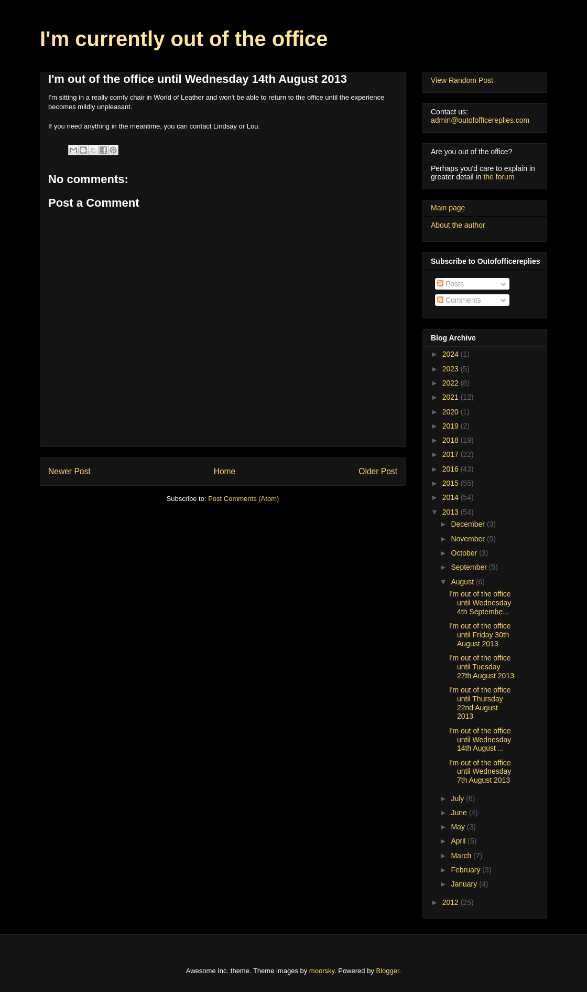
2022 (451, 383)
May (458, 827)
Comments (459, 300)
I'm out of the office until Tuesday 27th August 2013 (481, 667)
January (465, 884)
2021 (451, 397)
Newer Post (69, 471)
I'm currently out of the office (184, 38)
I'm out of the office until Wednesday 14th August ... (480, 740)
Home (225, 471)
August (463, 582)
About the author (458, 225)
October (465, 553)
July (458, 798)
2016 (451, 469)
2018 (451, 440)
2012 (451, 902)
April (459, 841)
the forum (498, 177)
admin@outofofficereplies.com (480, 120)
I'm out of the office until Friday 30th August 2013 (480, 635)
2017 (451, 454)
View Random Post (462, 80)
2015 (451, 483)
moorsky (321, 971)
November (468, 539)
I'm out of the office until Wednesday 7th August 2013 (480, 772)
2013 (451, 512)
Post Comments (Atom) (243, 499)
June (460, 812)
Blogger (387, 971)
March (462, 855)
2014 (451, 497)
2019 (451, 426)
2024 (451, 354)
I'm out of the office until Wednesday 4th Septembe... (480, 603)
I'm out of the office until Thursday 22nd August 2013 (480, 703)
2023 (451, 369)
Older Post (377, 471)
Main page (448, 208)
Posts (450, 284)
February (466, 870)
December (468, 524)
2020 (451, 412)
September (469, 567)
